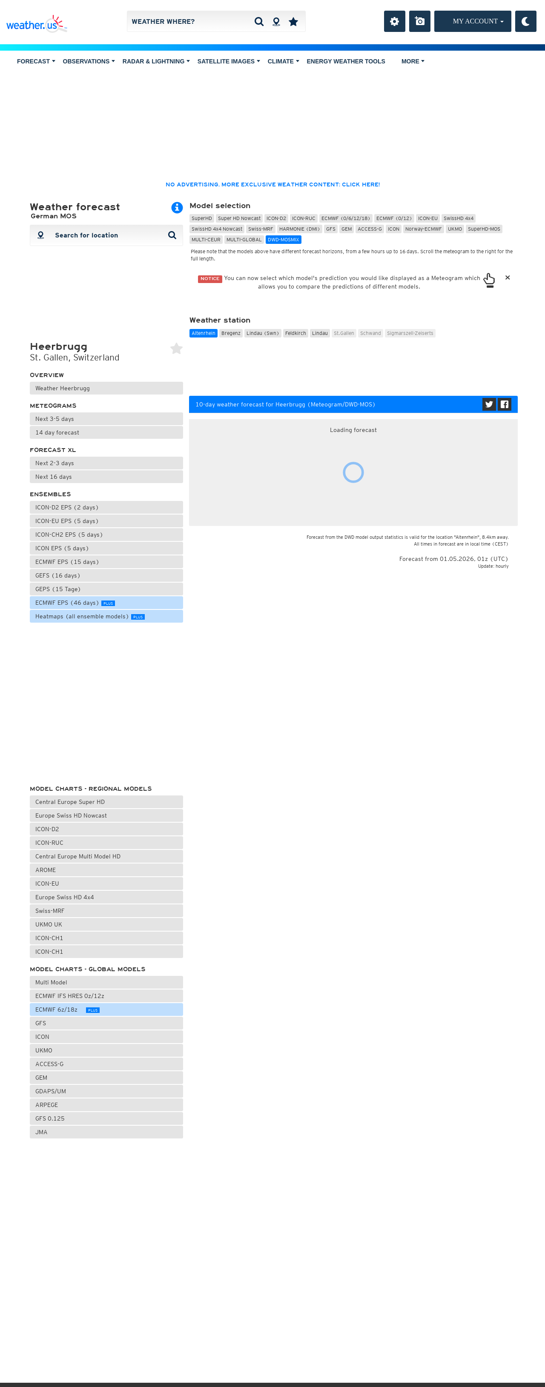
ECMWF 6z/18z (67, 1009)
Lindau (320, 333)
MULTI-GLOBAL (244, 239)
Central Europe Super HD (74, 801)
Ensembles (50, 494)
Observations (89, 61)
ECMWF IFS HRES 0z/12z (73, 995)
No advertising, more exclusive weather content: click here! (273, 185)
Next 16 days (53, 476)
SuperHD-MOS (484, 229)
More (413, 61)
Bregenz (231, 333)
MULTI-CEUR (206, 239)
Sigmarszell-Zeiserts (410, 333)
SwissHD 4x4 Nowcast (217, 229)
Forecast (36, 61)
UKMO (43, 1050)
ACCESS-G (49, 1064)
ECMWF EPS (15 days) (67, 561)
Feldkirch (295, 333)
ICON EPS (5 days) (62, 548)
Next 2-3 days (54, 463)
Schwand (370, 333)
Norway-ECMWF (423, 229)
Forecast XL (53, 450)
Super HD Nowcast (239, 218)
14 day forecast (57, 432)
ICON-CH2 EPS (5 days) (69, 534)
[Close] (508, 278)
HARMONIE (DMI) (299, 229)
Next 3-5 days (54, 418)
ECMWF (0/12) (394, 218)
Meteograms (53, 406)
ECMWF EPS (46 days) (75, 602)
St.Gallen (344, 333)
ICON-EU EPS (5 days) (67, 521)
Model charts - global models (88, 969)
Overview (47, 375)
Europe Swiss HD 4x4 (72, 896)
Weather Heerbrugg (62, 388)
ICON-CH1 (49, 938)
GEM (41, 1077)
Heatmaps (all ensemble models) (90, 616)
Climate (283, 61)
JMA (41, 1132)
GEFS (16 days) (58, 575)
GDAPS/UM (50, 1091)
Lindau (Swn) (263, 333)
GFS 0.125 (50, 1118)
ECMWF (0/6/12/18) (345, 218)
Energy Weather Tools (346, 61)
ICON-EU (47, 883)
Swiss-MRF (57, 910)
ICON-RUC (49, 842)
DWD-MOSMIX (283, 239)
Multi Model (55, 982)
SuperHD (202, 218)
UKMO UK (48, 924)
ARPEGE (46, 1104)
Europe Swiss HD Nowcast (75, 815)
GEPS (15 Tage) (58, 589)
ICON (45, 1036)
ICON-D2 (47, 829)
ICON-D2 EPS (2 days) (67, 507)
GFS (44, 1023)
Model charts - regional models (91, 789)
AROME (45, 870)
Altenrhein (203, 333)
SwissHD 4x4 (458, 218)
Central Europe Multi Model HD (82, 856)
